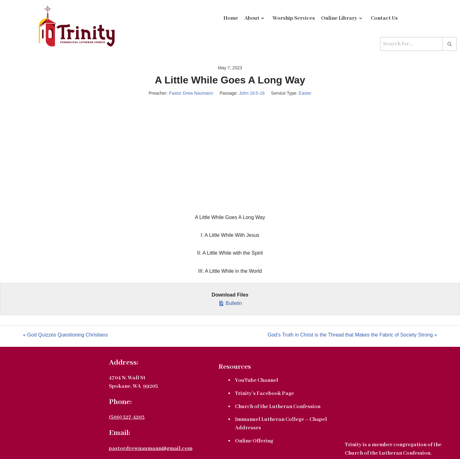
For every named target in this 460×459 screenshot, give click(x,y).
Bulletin (230, 302)
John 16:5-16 (252, 93)
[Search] (411, 44)
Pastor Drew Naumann (191, 93)
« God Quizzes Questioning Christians (65, 334)
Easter (305, 93)
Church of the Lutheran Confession (277, 406)
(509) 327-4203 (127, 417)
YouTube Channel (256, 380)
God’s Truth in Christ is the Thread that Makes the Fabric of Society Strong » (352, 334)
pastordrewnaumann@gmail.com (150, 448)
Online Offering (254, 441)
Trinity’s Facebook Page (264, 393)
